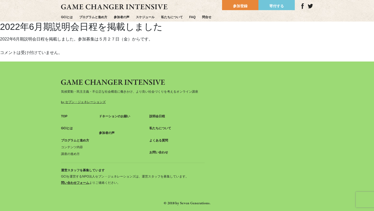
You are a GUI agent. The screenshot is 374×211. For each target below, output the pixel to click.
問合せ (206, 17)
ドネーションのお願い (114, 116)
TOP (64, 116)
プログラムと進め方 (93, 17)
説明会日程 (157, 116)
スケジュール (145, 17)
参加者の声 (121, 17)
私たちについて (172, 17)
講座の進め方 (70, 154)
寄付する (276, 6)
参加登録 (240, 6)
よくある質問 (158, 140)
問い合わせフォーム (75, 183)
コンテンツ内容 (72, 147)
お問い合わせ (158, 152)
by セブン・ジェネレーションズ (83, 102)
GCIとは (67, 17)
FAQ (192, 17)
